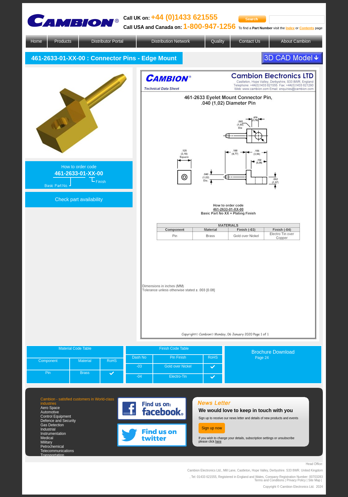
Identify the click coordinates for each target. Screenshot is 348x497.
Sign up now (212, 428)
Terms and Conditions (269, 480)
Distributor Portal (107, 41)
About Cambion (296, 41)
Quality (217, 41)
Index (290, 28)
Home (36, 41)
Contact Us (249, 41)
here (218, 441)
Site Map (314, 480)
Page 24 (262, 358)
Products (62, 41)
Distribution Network (170, 41)
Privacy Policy (296, 480)
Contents (307, 28)
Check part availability (79, 199)
